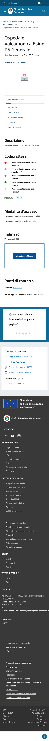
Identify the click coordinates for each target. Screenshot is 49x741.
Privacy (5, 716)
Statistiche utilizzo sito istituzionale (21, 693)
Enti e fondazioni (13, 459)
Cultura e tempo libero (15, 487)
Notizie (9, 559)
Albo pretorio (11, 666)
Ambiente (10, 534)
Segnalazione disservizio (16, 646)
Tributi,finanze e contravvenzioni (20, 531)
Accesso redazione (42, 723)
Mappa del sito (8, 722)
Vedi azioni (23, 62)
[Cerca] (43, 10)
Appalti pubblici (12, 499)
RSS (4, 710)
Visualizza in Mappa (24, 255)
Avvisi (8, 566)
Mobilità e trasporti (14, 511)
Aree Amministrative (15, 451)
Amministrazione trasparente (18, 662)
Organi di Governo (13, 447)
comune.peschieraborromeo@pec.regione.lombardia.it (25, 610)
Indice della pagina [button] (16, 99)
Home (5, 21)
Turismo (9, 507)
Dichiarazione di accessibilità (18, 678)
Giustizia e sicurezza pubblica (18, 527)
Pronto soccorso (10, 24)
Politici (9, 463)
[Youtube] (12, 435)
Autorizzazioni (12, 542)
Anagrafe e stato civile (15, 483)
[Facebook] (6, 435)
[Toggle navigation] (5, 10)
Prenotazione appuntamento (18, 642)
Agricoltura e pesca (14, 546)
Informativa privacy (14, 670)
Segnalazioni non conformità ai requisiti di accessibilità (24, 684)
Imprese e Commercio (15, 495)
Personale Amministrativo (17, 467)
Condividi (10, 62)
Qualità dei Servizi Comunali (18, 697)
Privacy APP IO (12, 689)
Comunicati (10, 563)
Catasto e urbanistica (15, 503)
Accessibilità (7, 713)
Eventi (8, 582)
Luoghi (33, 21)
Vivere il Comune (19, 21)
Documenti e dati (13, 471)
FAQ (7, 650)
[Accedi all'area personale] (39, 3)
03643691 (17, 287)
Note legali (10, 674)
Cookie (5, 719)
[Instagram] (19, 435)
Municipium (33, 722)
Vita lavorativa (12, 491)
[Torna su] (44, 736)
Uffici (8, 455)
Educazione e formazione (16, 523)
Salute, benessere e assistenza (19, 538)
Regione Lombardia (12, 2)
